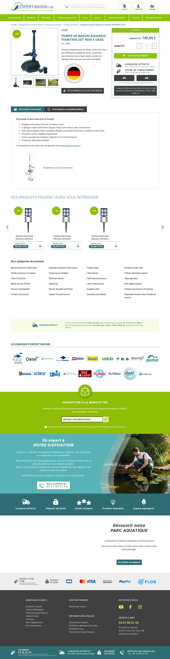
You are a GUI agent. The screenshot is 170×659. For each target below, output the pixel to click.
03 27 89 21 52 (140, 654)
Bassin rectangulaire (20, 289)
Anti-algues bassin (133, 283)
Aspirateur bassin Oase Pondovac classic (140, 296)
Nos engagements (34, 622)
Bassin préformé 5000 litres (24, 268)
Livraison (30, 619)
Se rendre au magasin (129, 562)
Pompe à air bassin (20, 294)
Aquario (98, 18)
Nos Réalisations (34, 625)
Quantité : (120, 46)
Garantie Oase (32, 616)
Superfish (53, 283)
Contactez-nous (76, 629)
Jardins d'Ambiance (35, 609)
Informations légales (78, 622)
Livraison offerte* (140, 65)
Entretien (46, 18)
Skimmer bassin (56, 278)
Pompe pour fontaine (58, 273)
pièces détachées (64, 168)
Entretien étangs (154, 18)
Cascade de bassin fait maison (63, 268)
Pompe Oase (93, 268)
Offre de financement (139, 71)
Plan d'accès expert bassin (81, 632)
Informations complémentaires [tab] (66, 109)
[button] (7, 227)
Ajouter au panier (135, 56)
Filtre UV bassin (18, 278)
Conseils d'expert (34, 606)
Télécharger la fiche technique (82, 90)
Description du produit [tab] (27, 109)
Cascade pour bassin (96, 294)
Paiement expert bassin (37, 613)
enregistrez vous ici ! (71, 145)
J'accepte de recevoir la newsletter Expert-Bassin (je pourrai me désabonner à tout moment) (86, 427)
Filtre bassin (92, 273)
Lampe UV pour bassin (59, 294)
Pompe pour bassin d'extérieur (138, 289)
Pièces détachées (117, 18)
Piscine (135, 18)
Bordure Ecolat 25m (133, 268)
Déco (85, 18)
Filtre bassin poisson (96, 278)
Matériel (31, 18)
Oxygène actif (93, 289)
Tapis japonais (131, 278)
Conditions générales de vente (83, 625)
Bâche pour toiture (77, 606)
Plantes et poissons (66, 18)
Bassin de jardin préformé (61, 289)
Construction (14, 18)
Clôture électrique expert (135, 273)
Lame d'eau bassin (95, 283)
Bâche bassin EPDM (20, 283)
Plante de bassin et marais (23, 273)
